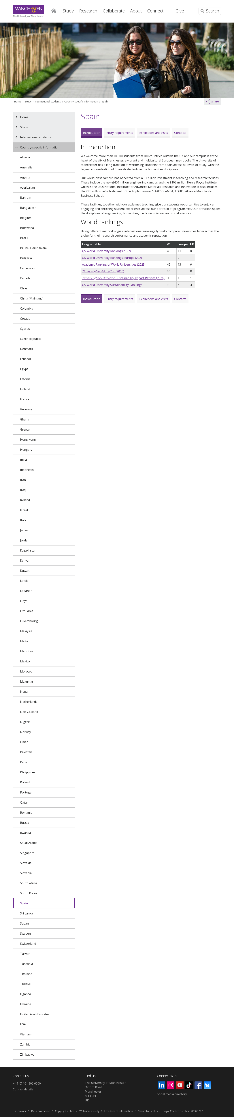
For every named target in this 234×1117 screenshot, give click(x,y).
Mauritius (26, 651)
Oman (24, 742)
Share (212, 101)
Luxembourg (29, 621)
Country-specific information (81, 101)
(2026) (103, 271)
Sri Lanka (26, 913)
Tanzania (26, 964)
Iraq (23, 490)
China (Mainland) (31, 298)
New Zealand (29, 712)
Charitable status (148, 1111)
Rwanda (25, 833)
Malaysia (26, 631)
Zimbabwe (27, 1054)
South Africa (28, 883)
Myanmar (26, 681)
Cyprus (25, 329)
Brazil (24, 238)
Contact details (23, 1089)
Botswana (27, 228)
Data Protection (40, 1111)
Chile (23, 288)
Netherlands (28, 702)
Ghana (24, 419)
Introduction (91, 133)
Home (53, 10)
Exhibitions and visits (153, 133)
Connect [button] (155, 11)
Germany (26, 409)
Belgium (25, 218)
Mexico (25, 661)
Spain (105, 101)
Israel (24, 510)
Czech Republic (30, 339)
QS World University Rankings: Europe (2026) (113, 258)
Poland (25, 782)
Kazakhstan (28, 550)
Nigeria (25, 722)
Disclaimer (20, 1111)
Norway (25, 732)
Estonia (25, 379)
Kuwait (24, 571)
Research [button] (88, 11)
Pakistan (26, 752)
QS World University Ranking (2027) (106, 251)
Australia (26, 167)
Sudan (24, 923)
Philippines (27, 772)
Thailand (26, 974)
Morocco (26, 671)
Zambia (25, 1044)
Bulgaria (26, 258)
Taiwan (25, 954)
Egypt (24, 369)
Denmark (26, 349)
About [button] (136, 11)
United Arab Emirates (34, 1014)
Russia (24, 823)
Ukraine (25, 1004)
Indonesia (27, 470)
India (23, 460)
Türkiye (25, 984)
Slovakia (25, 863)
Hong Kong (28, 440)
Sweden (25, 934)
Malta (24, 641)
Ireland (25, 500)
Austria (25, 177)
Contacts (180, 133)
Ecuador (25, 359)
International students (48, 101)
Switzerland (28, 944)
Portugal (26, 792)
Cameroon (27, 268)
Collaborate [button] (114, 11)
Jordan (24, 540)
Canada (25, 278)
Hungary (26, 450)
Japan (24, 530)
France (24, 399)
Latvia (24, 581)
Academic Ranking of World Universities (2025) (114, 264)
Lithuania (26, 611)
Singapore (27, 853)
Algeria (25, 157)
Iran (23, 480)
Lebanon (26, 591)
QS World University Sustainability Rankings (112, 285)
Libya (23, 601)
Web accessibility (89, 1111)
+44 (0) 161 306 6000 (27, 1083)
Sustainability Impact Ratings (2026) (123, 278)
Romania (26, 813)
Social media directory (172, 1094)
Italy (23, 520)
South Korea (28, 893)
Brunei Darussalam (33, 248)
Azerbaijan (27, 187)
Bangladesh (28, 208)
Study (28, 101)
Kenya (24, 560)
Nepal (24, 692)
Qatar (24, 802)
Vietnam (25, 1034)
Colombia (26, 308)
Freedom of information (118, 1111)
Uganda (25, 994)
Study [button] (68, 11)
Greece (25, 429)
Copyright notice (64, 1111)
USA (23, 1024)
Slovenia (26, 873)
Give (179, 11)
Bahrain (25, 198)
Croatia (25, 319)
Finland (25, 389)
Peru (23, 762)
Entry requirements (119, 133)
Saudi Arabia (28, 843)
